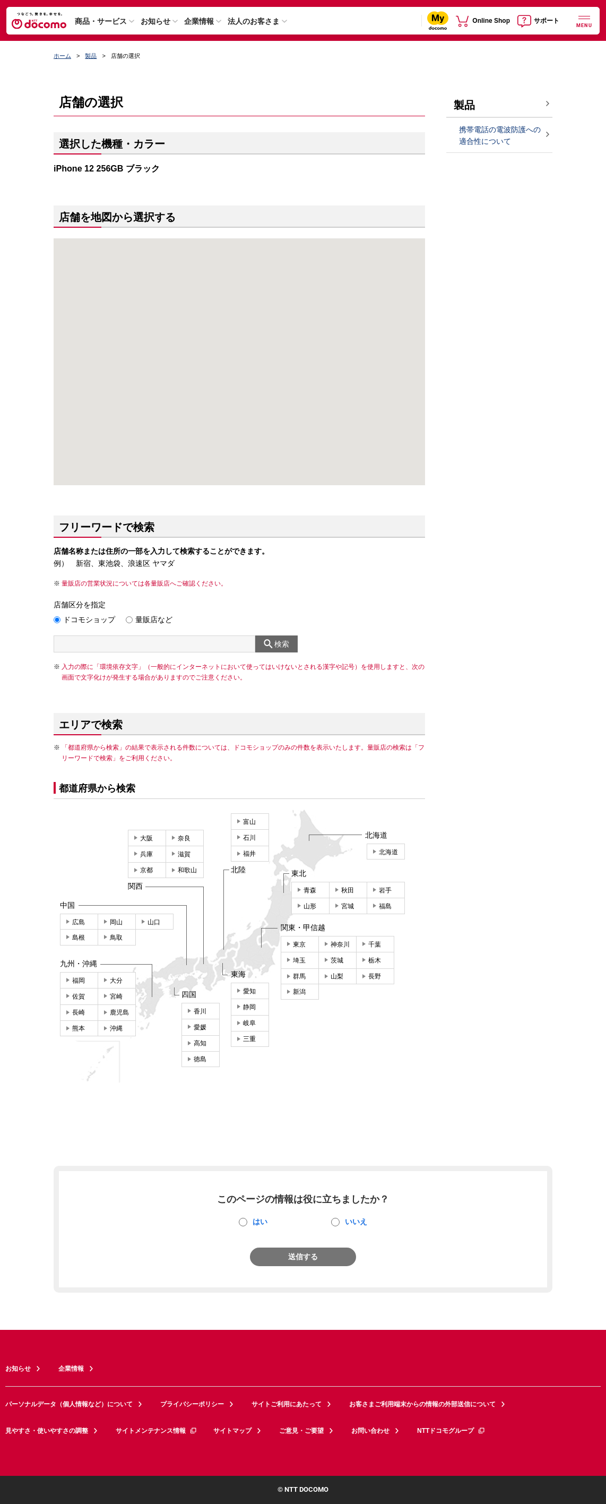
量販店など (153, 619)
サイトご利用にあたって (287, 1404)
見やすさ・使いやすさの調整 (46, 1430)
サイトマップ (232, 1430)
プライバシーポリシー (192, 1404)
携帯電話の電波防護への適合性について (500, 135)
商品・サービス (101, 21)
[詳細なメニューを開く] (584, 20)
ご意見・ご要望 (301, 1430)
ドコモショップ (89, 619)
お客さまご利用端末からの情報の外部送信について (422, 1404)
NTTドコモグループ (451, 1430)
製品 (91, 56)
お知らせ (155, 21)
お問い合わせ (370, 1430)
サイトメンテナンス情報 (156, 1430)
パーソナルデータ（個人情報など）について (69, 1404)
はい (260, 1221)
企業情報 (199, 21)
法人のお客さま (254, 21)
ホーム (62, 56)
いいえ (356, 1221)
